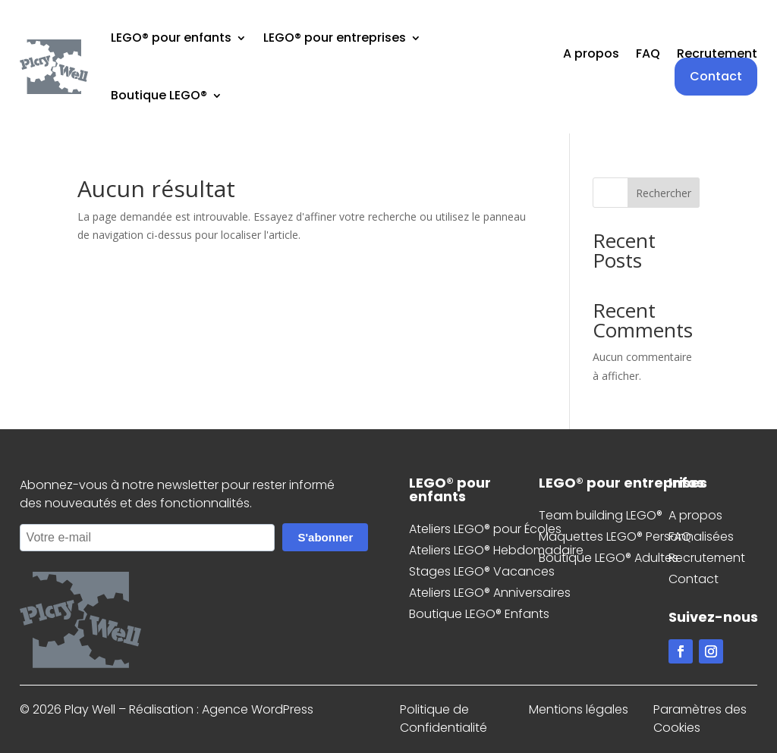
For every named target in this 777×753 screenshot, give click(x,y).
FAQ (648, 55)
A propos (591, 55)
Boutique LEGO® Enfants (479, 614)
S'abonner (325, 537)
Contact (716, 76)
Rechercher (663, 193)
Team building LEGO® (600, 515)
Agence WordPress (257, 709)
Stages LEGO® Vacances (482, 571)
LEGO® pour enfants (171, 37)
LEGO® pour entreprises (334, 37)
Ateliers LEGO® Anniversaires (490, 592)
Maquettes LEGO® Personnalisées (636, 536)
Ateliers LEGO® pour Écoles (485, 529)
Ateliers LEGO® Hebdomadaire (496, 550)
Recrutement (717, 55)
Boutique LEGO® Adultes (608, 557)
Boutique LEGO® (159, 95)
